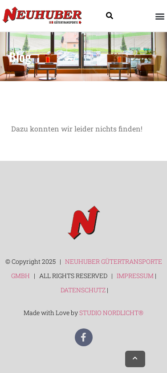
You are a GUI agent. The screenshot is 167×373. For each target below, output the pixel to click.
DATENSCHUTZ (84, 290)
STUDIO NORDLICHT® (111, 312)
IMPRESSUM (135, 275)
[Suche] (109, 15)
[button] (159, 15)
